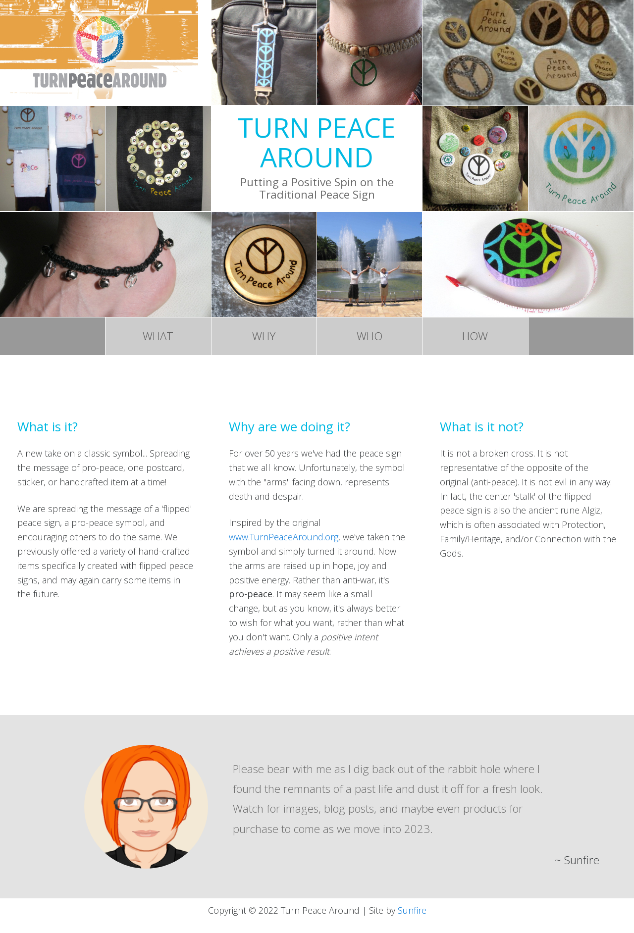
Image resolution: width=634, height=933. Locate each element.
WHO (369, 337)
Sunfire (412, 913)
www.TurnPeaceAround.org (283, 539)
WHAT (158, 337)
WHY (263, 337)
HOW (475, 337)
